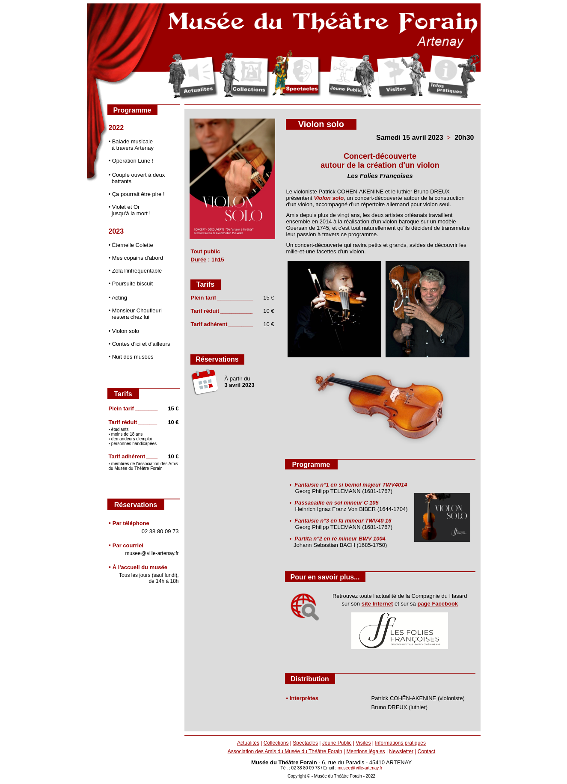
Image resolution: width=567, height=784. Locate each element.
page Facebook (437, 603)
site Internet (377, 603)
